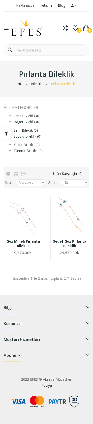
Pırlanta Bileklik (63, 83)
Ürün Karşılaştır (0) (68, 173)
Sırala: (9, 182)
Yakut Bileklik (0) (27, 144)
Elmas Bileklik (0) (27, 115)
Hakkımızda (25, 5)
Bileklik (36, 83)
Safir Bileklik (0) (26, 130)
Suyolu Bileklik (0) (27, 136)
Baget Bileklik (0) (27, 121)
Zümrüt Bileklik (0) (28, 150)
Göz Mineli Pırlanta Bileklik (23, 243)
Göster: (54, 182)
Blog (61, 5)
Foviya (46, 385)
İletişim (46, 5)
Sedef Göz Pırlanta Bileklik (69, 243)
